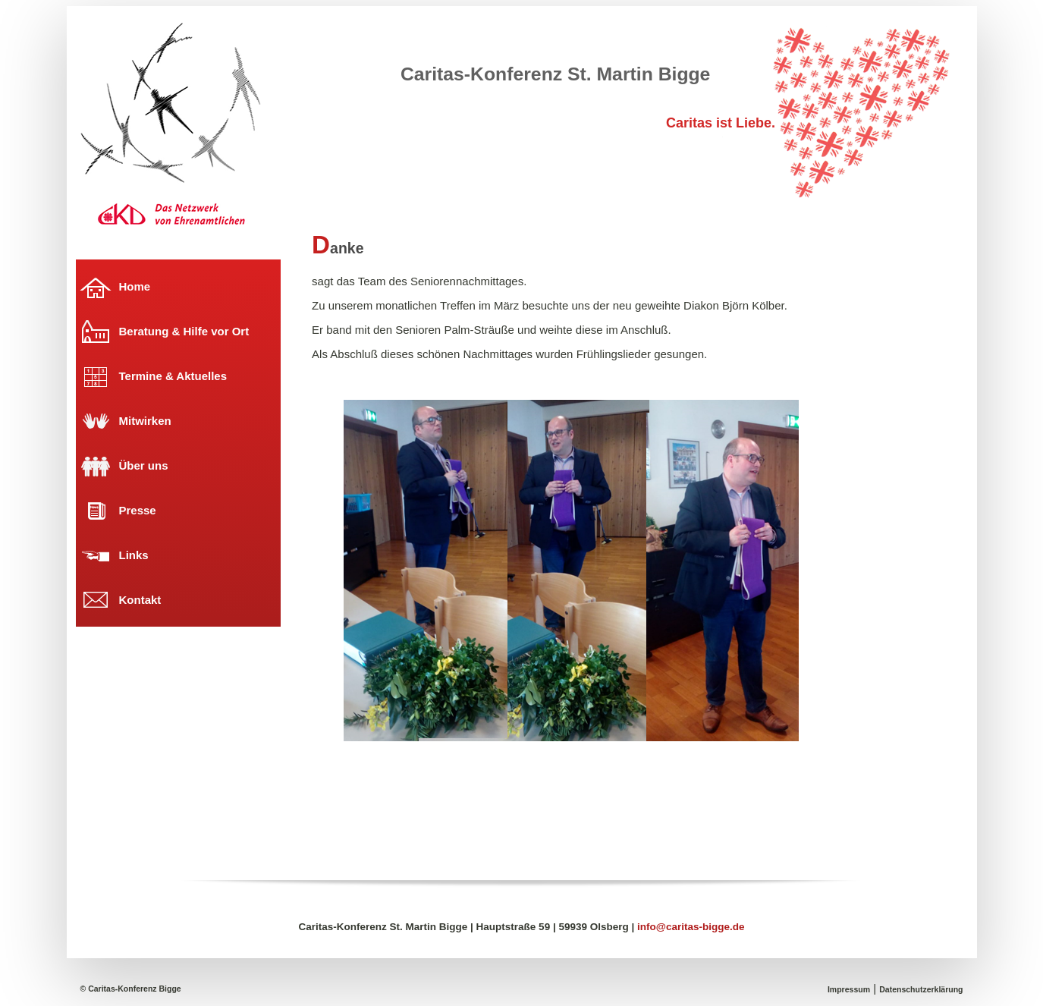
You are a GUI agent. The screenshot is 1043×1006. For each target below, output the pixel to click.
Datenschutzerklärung (921, 989)
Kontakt (140, 599)
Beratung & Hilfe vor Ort (184, 331)
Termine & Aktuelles (173, 375)
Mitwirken (145, 420)
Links (134, 555)
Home (135, 286)
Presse (137, 510)
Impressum (849, 989)
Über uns (143, 465)
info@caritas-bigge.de (690, 926)
